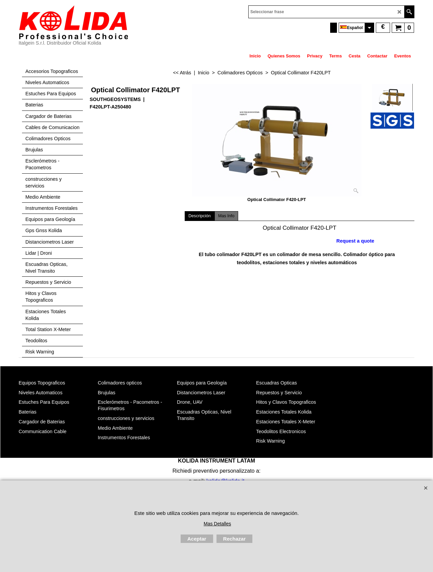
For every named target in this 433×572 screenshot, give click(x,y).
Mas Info (226, 216)
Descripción (199, 216)
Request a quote (355, 241)
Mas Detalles (217, 523)
